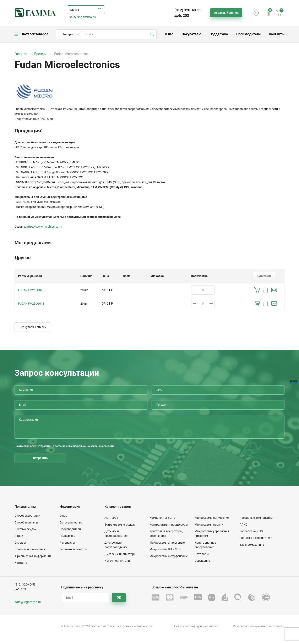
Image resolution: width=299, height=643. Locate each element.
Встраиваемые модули (120, 524)
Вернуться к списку (33, 327)
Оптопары (202, 554)
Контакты (276, 34)
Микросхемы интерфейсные (169, 556)
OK (119, 597)
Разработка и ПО (251, 531)
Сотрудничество (71, 522)
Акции (19, 535)
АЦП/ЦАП (111, 517)
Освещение (202, 560)
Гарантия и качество (74, 549)
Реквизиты (67, 542)
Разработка (241, 626)
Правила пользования (30, 549)
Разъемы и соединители (255, 537)
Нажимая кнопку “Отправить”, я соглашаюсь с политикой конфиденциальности (64, 446)
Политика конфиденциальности (196, 626)
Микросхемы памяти (209, 524)
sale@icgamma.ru (82, 17)
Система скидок (25, 529)
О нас (169, 34)
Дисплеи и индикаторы (120, 554)
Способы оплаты (26, 522)
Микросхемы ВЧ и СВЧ (165, 549)
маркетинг (259, 626)
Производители (248, 34)
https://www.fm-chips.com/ (44, 226)
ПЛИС (243, 524)
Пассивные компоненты (256, 517)
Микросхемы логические (212, 517)
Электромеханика (251, 544)
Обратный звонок (226, 12)
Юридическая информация (33, 556)
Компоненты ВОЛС (162, 517)
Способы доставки (27, 515)
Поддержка (219, 34)
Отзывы (20, 542)
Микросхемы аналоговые (167, 542)
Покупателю (191, 34)
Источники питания (117, 560)
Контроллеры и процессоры (169, 524)
